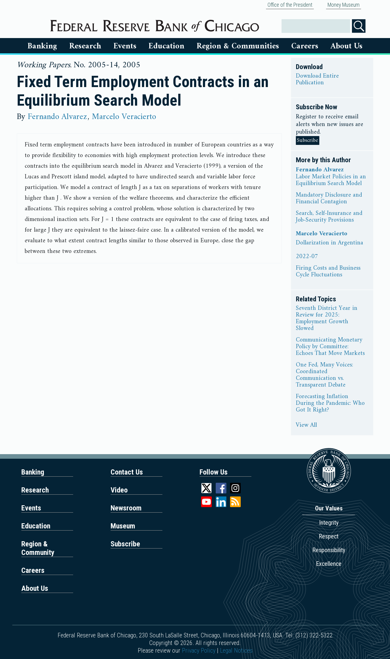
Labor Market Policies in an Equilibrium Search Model (331, 180)
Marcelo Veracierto (124, 117)
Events (124, 46)
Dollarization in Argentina (329, 243)
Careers (304, 46)
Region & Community (38, 548)
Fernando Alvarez (57, 117)
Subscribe (307, 140)
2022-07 (307, 257)
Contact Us (127, 472)
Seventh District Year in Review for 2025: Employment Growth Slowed (326, 318)
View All (306, 425)
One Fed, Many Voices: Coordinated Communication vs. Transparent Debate (324, 375)
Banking (42, 46)
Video (119, 490)
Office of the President (290, 5)
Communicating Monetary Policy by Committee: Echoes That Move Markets (330, 347)
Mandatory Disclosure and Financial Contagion (329, 198)
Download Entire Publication (317, 79)
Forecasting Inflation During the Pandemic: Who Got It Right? (330, 404)
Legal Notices (236, 650)
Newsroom (126, 508)
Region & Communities (238, 46)
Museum (123, 526)
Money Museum (344, 5)
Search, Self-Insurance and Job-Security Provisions (329, 217)
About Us (347, 46)
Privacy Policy (198, 650)
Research (85, 46)
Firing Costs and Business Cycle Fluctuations (328, 272)
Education (166, 46)
